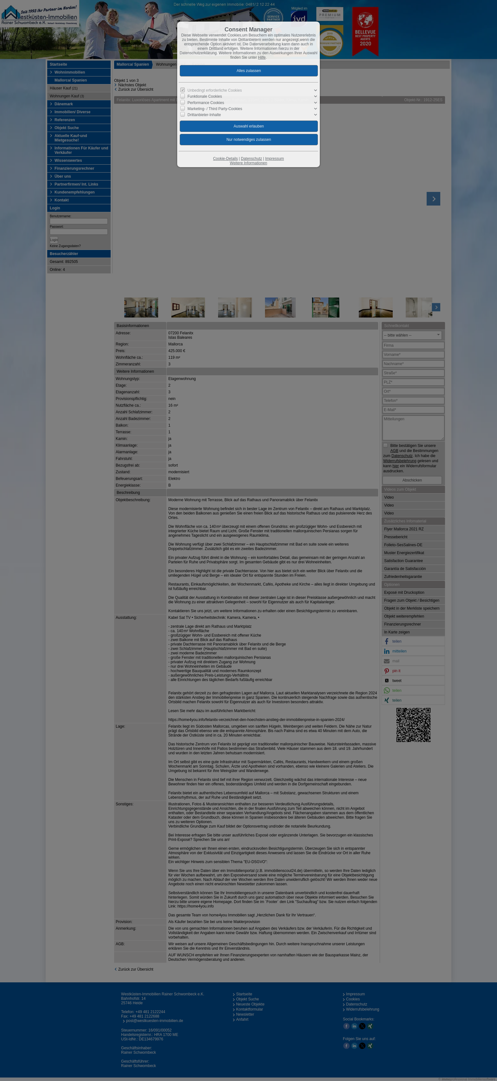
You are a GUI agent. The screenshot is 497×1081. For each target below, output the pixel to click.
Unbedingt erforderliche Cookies (215, 90)
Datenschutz (251, 158)
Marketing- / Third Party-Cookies (215, 108)
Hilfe (262, 57)
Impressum (274, 158)
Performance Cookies (206, 102)
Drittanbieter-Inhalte (204, 115)
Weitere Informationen (248, 163)
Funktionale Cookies (205, 96)
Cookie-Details (225, 158)
